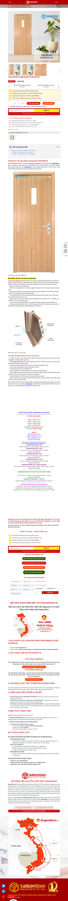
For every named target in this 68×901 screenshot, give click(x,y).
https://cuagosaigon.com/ (34, 437)
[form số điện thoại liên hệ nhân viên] (34, 106)
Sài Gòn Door (36, 439)
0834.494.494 (48, 103)
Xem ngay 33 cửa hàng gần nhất (23, 807)
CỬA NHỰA (20, 6)
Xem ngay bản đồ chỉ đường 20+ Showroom (34, 667)
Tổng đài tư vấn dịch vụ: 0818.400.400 (34, 811)
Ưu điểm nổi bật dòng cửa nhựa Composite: (23, 154)
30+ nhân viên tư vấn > (32, 126)
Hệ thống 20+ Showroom (21, 126)
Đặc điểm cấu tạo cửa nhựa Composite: (22, 152)
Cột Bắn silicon (50, 588)
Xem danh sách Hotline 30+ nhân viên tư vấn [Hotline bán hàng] (34, 563)
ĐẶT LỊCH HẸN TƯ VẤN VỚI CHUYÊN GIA (34, 567)
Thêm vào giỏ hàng (33, 103)
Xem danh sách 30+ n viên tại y (34, 679)
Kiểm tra (50, 592)
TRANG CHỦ (11, 6)
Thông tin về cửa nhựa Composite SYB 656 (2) (23, 150)
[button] (3, 885)
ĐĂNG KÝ (46, 110)
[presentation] (8, 70)
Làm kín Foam (38, 588)
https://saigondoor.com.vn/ (34, 436)
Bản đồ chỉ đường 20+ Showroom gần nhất (34, 558)
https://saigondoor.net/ (34, 434)
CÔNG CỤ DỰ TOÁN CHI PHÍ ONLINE (34, 572)
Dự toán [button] (65, 251)
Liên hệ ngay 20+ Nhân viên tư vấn (43, 807)
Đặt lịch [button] (65, 246)
